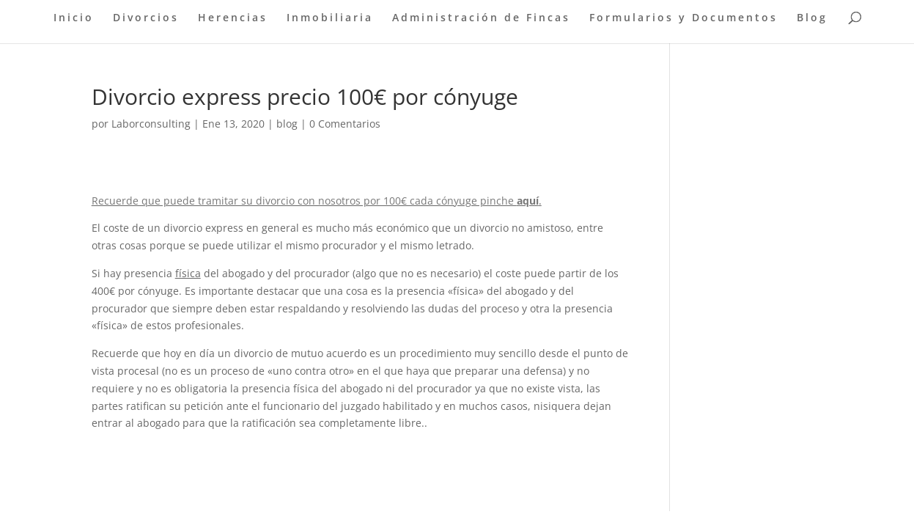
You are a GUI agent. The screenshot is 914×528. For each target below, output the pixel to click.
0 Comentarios (344, 124)
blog (287, 124)
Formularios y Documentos (683, 18)
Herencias (233, 18)
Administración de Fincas (481, 18)
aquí (528, 201)
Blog (812, 18)
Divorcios (146, 18)
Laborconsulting (151, 124)
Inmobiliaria (330, 18)
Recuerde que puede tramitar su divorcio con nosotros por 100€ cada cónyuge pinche (304, 201)
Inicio (74, 18)
